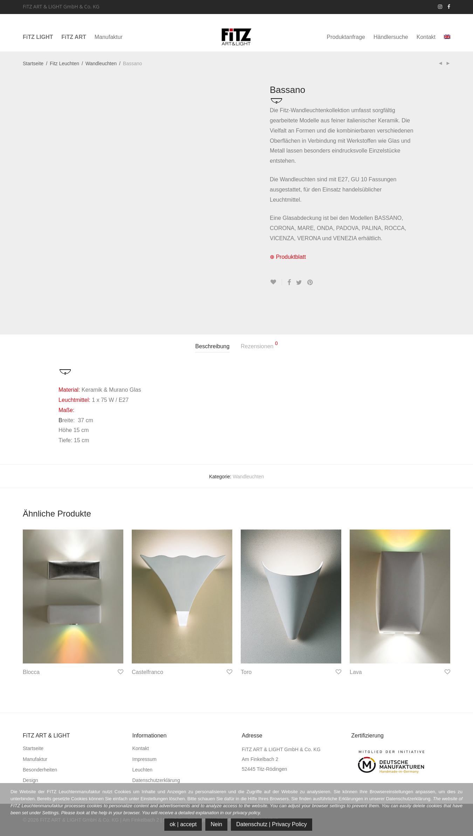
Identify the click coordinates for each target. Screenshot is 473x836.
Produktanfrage (346, 37)
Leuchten (142, 770)
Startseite (33, 63)
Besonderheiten (40, 770)
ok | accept (183, 824)
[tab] (212, 346)
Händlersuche (390, 37)
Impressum (144, 759)
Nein (216, 824)
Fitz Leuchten (64, 63)
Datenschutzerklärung (156, 780)
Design (30, 780)
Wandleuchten (101, 63)
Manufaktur (109, 37)
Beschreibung (212, 346)
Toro (246, 672)
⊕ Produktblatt (288, 257)
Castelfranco (147, 672)
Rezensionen (259, 345)
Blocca (31, 672)
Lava (356, 672)
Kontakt (426, 37)
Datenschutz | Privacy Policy (271, 824)
